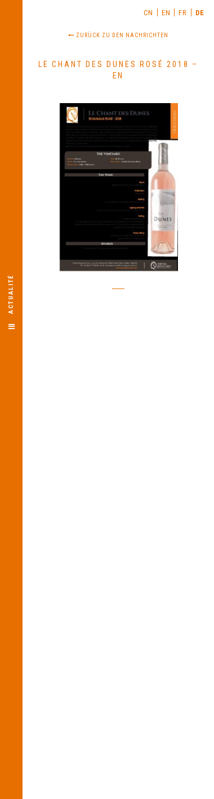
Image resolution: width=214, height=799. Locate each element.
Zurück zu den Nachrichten (118, 35)
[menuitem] (149, 12)
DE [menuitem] (199, 12)
